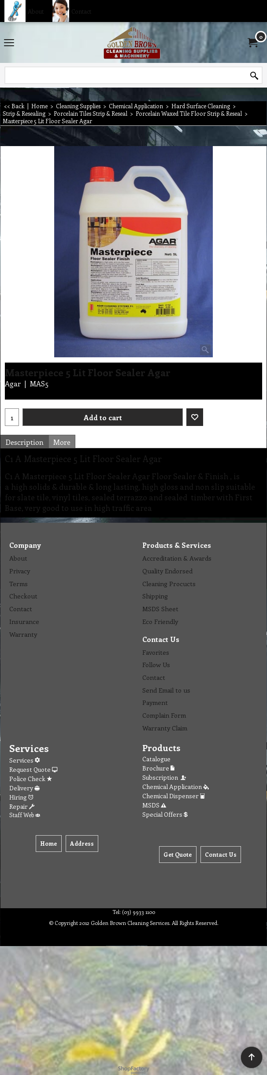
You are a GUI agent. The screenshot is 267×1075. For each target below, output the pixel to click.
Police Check (30, 778)
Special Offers (165, 814)
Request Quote (33, 769)
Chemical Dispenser (173, 796)
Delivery (24, 788)
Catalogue (156, 759)
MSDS (154, 805)
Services (24, 760)
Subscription (164, 777)
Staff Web (24, 814)
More (61, 442)
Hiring (21, 797)
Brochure (158, 768)
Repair (21, 806)
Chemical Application (175, 786)
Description (24, 442)
